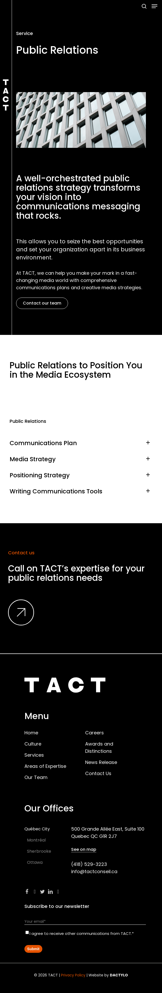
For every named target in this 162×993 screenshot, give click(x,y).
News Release (101, 762)
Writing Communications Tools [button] (81, 491)
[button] (154, 6)
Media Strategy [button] (81, 459)
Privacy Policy (73, 975)
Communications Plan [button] (81, 443)
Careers (94, 732)
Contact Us (98, 773)
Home (31, 732)
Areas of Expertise (45, 766)
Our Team (36, 777)
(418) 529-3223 (89, 864)
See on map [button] (83, 849)
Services (34, 755)
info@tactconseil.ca (94, 871)
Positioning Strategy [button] (81, 475)
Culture (32, 744)
